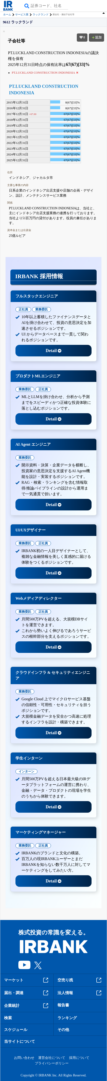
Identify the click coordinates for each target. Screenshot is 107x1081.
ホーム (7, 14)
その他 (63, 1030)
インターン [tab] (26, 771)
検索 (8, 1018)
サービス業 (22, 14)
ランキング (67, 1018)
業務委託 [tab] (41, 309)
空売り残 (80, 980)
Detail (53, 350)
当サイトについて (19, 1041)
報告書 (63, 1005)
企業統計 (27, 1005)
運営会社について (51, 1058)
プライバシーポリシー (52, 1063)
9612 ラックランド (18, 22)
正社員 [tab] (23, 309)
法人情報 (80, 993)
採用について (79, 1058)
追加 (97, 37)
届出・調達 (27, 993)
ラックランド (41, 14)
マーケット (27, 980)
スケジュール (15, 1030)
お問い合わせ (24, 1058)
